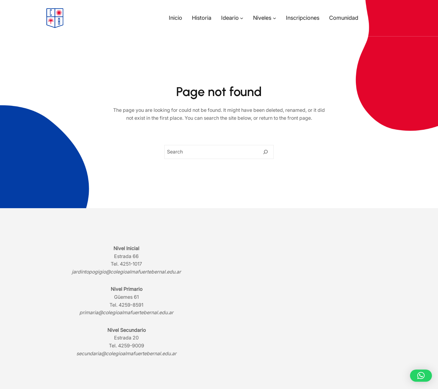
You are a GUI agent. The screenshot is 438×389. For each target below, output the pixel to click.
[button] (421, 376)
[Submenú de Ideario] (241, 18)
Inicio (175, 18)
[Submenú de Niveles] (274, 18)
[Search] (265, 151)
